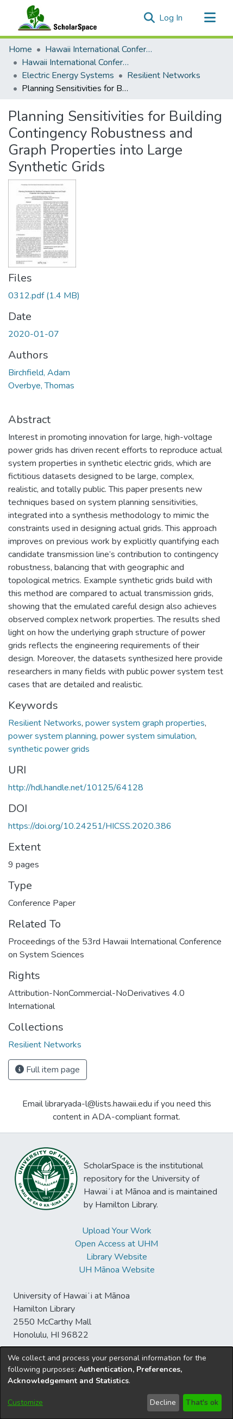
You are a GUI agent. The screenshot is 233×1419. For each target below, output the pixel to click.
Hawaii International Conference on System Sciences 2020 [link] (76, 62)
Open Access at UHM (116, 1244)
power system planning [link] (52, 736)
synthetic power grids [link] (49, 749)
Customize (25, 1402)
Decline (163, 1402)
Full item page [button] (47, 1070)
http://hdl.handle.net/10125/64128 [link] (75, 788)
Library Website (116, 1257)
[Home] (55, 17)
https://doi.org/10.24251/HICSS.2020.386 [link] (90, 826)
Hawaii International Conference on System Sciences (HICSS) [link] (99, 49)
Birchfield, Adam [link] (39, 373)
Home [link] (20, 49)
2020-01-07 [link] (33, 334)
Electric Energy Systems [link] (68, 75)
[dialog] (116, 1383)
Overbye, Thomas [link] (41, 386)
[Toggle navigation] (209, 18)
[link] (44, 296)
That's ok (202, 1402)
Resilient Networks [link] (163, 75)
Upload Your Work (117, 1231)
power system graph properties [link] (145, 723)
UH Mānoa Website (117, 1270)
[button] (149, 17)
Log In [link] (171, 18)
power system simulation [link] (147, 736)
